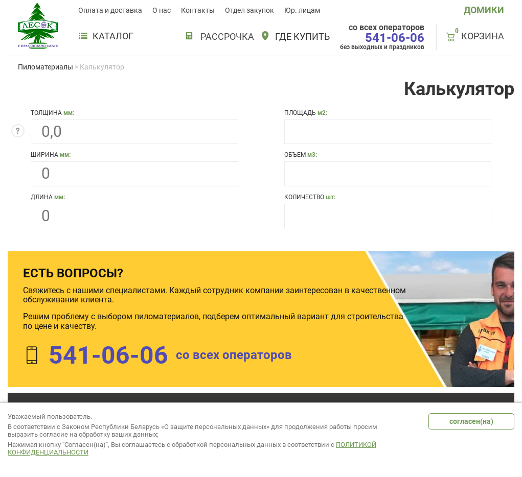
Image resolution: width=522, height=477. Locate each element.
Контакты (198, 10)
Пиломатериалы (45, 67)
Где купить (302, 37)
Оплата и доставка (110, 10)
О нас (161, 10)
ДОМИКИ (484, 10)
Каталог (105, 36)
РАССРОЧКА (227, 36)
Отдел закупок (249, 10)
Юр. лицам (302, 10)
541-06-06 (394, 38)
